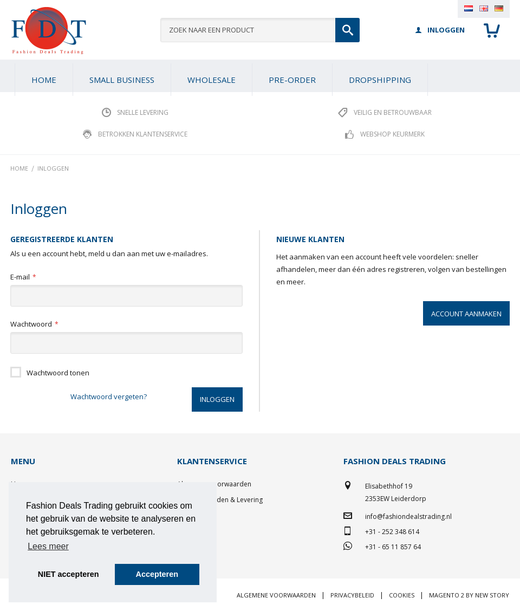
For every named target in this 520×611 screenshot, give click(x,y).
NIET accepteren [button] (68, 574)
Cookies (401, 595)
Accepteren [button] (157, 574)
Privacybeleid (352, 595)
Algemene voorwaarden (276, 595)
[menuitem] (122, 79)
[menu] (260, 76)
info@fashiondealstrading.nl (408, 516)
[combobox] (260, 30)
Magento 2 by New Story (469, 595)
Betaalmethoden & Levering (220, 499)
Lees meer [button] (48, 546)
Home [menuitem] (43, 79)
